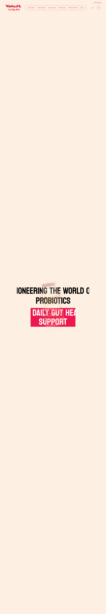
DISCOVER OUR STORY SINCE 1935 (88, 337)
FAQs (81, 7)
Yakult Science (52, 7)
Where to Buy (62, 7)
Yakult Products (42, 7)
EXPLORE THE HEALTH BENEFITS (14, 338)
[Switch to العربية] (93, 8)
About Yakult (31, 7)
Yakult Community (73, 7)
